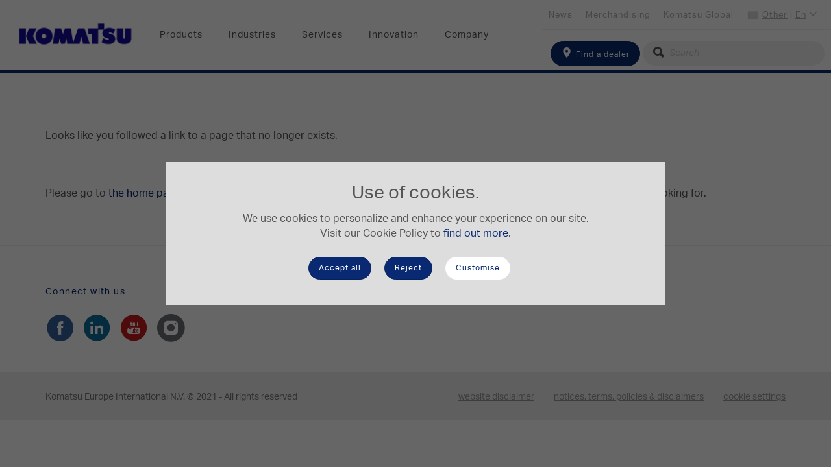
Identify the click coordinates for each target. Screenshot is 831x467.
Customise (478, 268)
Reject (408, 268)
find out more (475, 233)
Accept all (340, 268)
